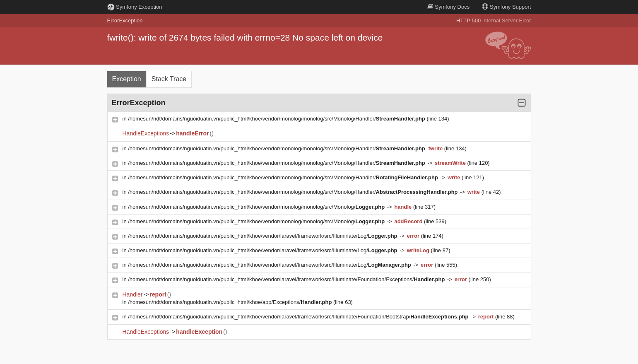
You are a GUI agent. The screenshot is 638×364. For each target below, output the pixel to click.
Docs (448, 7)
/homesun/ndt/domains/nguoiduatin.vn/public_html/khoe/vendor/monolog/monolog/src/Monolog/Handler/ (277, 119)
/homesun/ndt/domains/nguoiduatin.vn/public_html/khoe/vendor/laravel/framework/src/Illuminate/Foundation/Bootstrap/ (299, 316)
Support (506, 7)
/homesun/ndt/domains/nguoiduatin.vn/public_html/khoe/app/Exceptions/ (230, 302)
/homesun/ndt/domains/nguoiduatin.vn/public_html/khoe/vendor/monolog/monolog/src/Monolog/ (257, 207)
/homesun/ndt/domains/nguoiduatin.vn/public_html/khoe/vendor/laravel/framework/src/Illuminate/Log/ (263, 236)
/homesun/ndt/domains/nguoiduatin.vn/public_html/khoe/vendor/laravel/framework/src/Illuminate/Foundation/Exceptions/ (287, 279)
